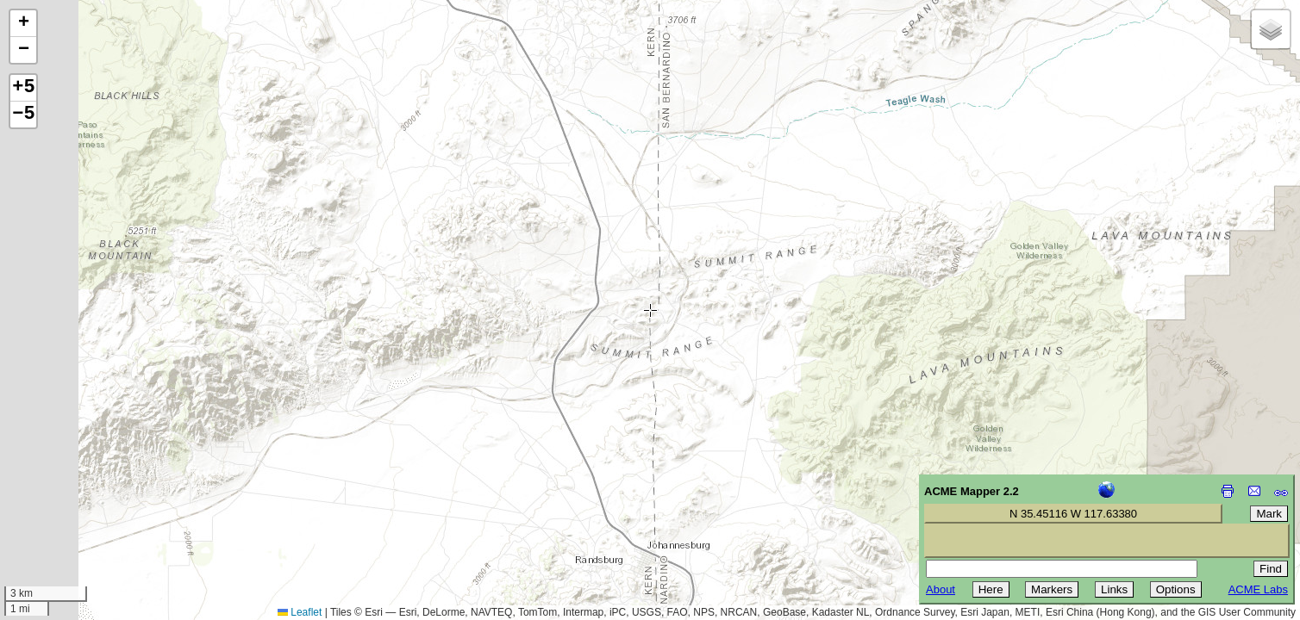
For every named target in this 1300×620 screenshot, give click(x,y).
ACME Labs (1258, 589)
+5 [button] (23, 88)
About (940, 589)
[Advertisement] (91, 498)
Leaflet (300, 612)
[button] (23, 23)
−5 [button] (23, 114)
